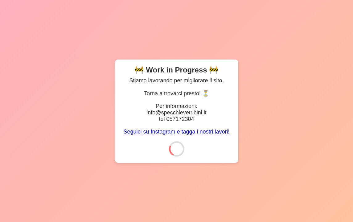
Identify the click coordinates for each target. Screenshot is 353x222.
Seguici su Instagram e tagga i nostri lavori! (176, 132)
